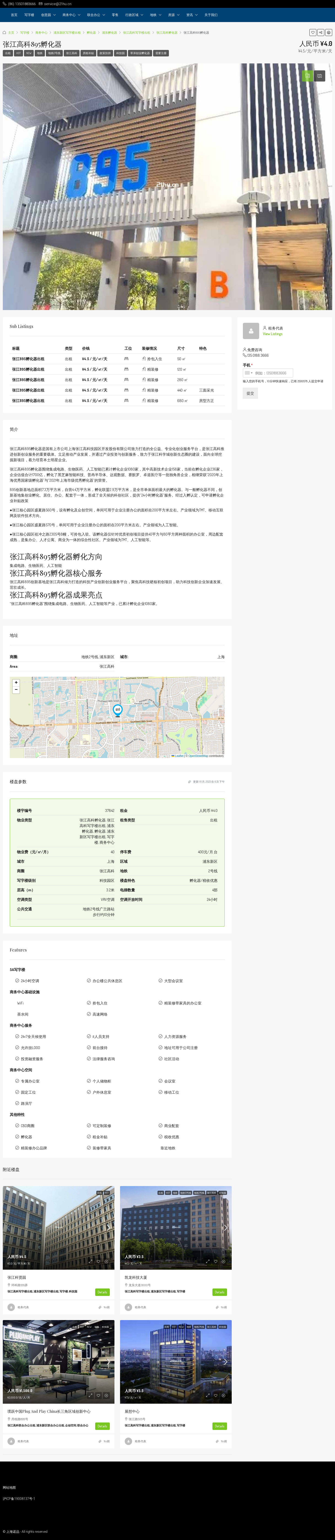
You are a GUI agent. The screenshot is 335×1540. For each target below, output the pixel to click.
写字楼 (29, 15)
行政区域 (131, 15)
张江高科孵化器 (167, 32)
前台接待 (100, 1047)
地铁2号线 (54, 53)
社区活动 (171, 1058)
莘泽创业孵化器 (140, 53)
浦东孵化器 (109, 32)
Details (102, 1292)
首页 (14, 15)
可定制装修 (102, 1125)
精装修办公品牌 (34, 1148)
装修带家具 (102, 1148)
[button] (118, 710)
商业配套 (171, 1125)
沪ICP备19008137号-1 (19, 1499)
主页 (11, 32)
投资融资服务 (32, 1058)
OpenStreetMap (198, 756)
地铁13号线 (185, 1192)
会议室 (169, 1081)
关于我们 (211, 15)
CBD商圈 (27, 1125)
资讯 (189, 15)
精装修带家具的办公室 (182, 1003)
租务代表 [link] (23, 1307)
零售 (115, 15)
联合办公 (93, 15)
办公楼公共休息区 (107, 980)
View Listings (272, 333)
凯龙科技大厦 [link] (136, 1277)
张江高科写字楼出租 (136, 32)
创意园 (46, 15)
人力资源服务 (175, 1036)
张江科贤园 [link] (16, 1277)
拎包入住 (100, 1003)
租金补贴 (100, 1137)
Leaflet (177, 756)
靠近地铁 (168, 1148)
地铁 (153, 15)
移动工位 (171, 1092)
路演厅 (26, 1103)
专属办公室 (30, 1081)
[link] (58, 1228)
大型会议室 (173, 980)
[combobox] (248, 373)
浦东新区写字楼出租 (67, 32)
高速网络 (100, 1014)
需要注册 (161, 53)
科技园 (120, 53)
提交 (250, 393)
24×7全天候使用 (33, 1036)
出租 (8, 53)
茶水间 (22, 1014)
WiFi (20, 1003)
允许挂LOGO (30, 1047)
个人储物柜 (102, 1081)
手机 (248, 365)
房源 (171, 15)
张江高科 (71, 53)
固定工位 (28, 1092)
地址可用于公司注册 (181, 1047)
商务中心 (69, 15)
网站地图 (9, 1487)
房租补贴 (88, 53)
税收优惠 (171, 1137)
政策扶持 (105, 53)
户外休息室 (102, 1092)
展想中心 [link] (132, 1411)
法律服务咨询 (104, 1058)
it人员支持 (101, 1036)
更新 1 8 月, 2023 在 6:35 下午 (206, 781)
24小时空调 (30, 980)
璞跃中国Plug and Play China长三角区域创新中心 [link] (48, 1411)
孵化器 (91, 32)
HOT (18, 53)
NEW (28, 53)
